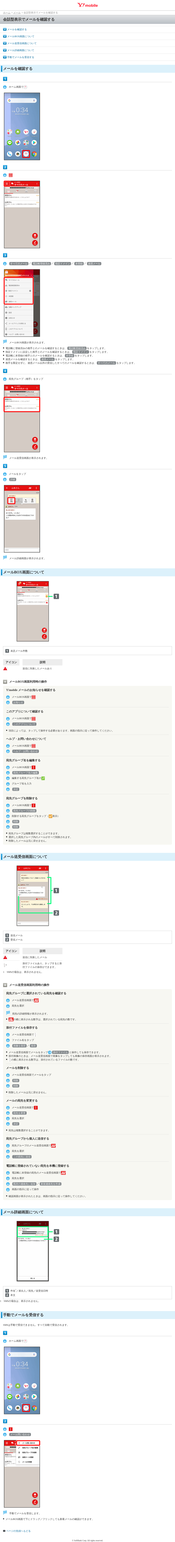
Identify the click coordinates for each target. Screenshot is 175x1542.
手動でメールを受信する (20, 57)
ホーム (6, 12)
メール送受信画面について (22, 43)
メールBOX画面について (20, 36)
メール (17, 12)
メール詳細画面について (20, 50)
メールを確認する (17, 29)
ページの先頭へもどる (18, 1531)
